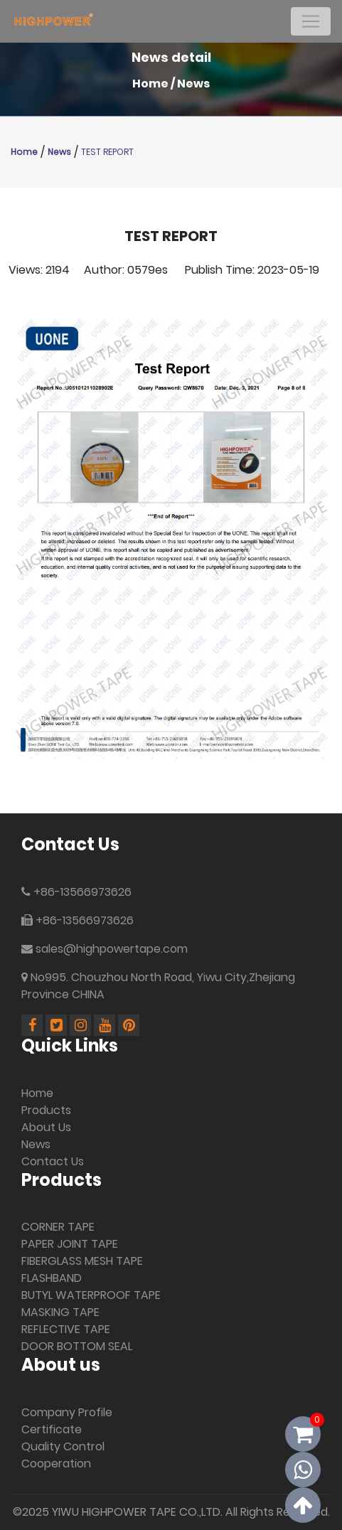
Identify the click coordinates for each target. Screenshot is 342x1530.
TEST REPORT (107, 152)
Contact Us (52, 1161)
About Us (46, 1127)
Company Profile (66, 1412)
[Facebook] (33, 1026)
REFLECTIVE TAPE (65, 1329)
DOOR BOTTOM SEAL (76, 1346)
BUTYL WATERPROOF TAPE (91, 1295)
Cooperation (56, 1463)
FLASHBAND (51, 1278)
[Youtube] (106, 1026)
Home (150, 83)
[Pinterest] (128, 1026)
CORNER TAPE (58, 1227)
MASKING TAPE (60, 1312)
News (193, 83)
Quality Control (63, 1446)
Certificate (51, 1429)
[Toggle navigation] (311, 21)
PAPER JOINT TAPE (69, 1244)
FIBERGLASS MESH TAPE (82, 1261)
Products (46, 1110)
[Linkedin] (58, 1026)
